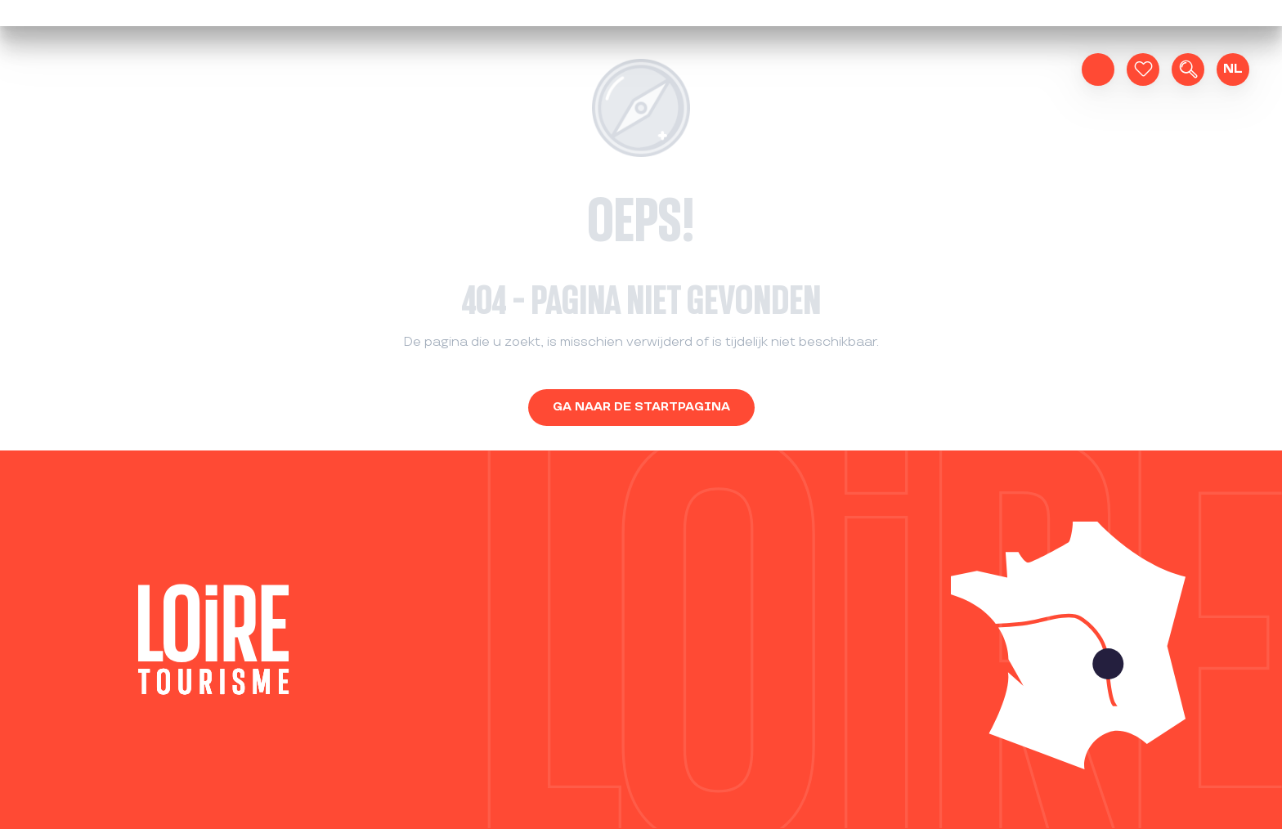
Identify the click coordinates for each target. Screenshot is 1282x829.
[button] (1188, 69)
